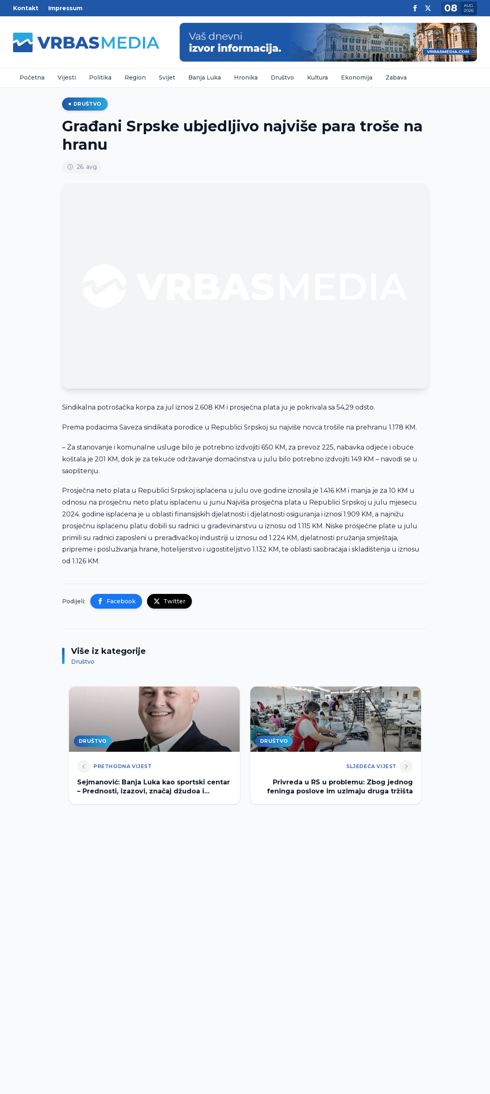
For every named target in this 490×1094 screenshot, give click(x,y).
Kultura (317, 77)
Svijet (167, 77)
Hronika (246, 77)
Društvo (282, 77)
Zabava (396, 77)
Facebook (116, 601)
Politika (100, 77)
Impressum (65, 8)
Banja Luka (204, 77)
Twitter (169, 601)
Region (135, 77)
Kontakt (25, 8)
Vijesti (67, 77)
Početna (32, 77)
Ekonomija (356, 77)
